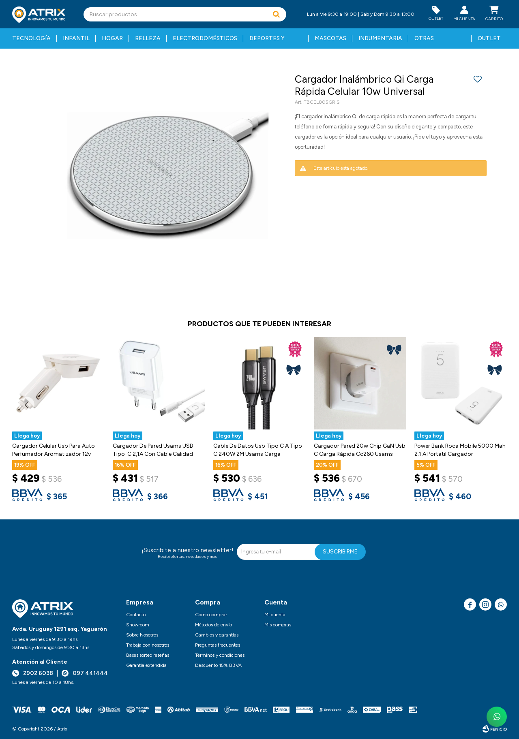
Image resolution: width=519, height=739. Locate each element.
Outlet (489, 38)
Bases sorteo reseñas (147, 655)
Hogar (112, 38)
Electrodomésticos (205, 38)
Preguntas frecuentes (217, 645)
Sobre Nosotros (142, 635)
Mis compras (277, 625)
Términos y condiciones (219, 655)
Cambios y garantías (216, 635)
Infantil (76, 38)
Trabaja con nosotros (147, 645)
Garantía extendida (146, 665)
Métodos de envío (213, 625)
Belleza (148, 38)
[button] (276, 14)
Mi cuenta (274, 614)
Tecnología (31, 38)
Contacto (136, 614)
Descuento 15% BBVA (218, 665)
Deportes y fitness (267, 42)
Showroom (137, 625)
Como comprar (211, 614)
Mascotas (330, 38)
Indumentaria (380, 38)
